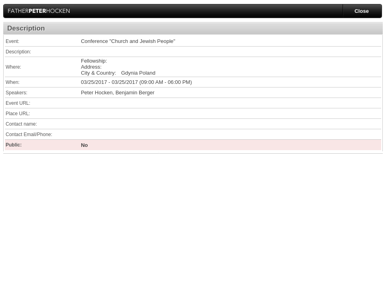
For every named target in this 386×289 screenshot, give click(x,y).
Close (362, 11)
